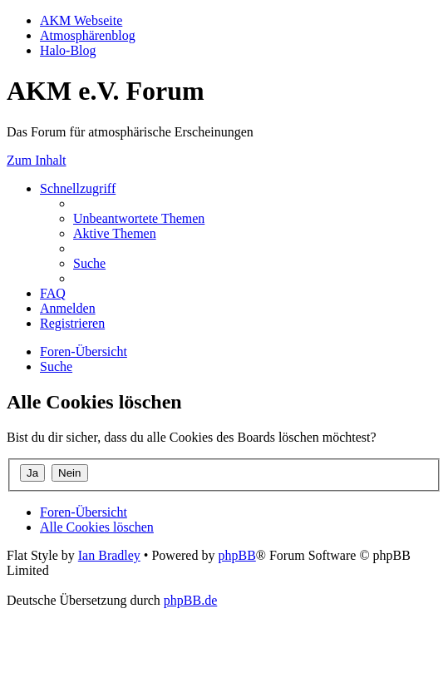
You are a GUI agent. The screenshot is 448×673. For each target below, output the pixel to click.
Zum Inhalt (36, 160)
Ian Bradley (109, 555)
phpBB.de (190, 600)
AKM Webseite (81, 20)
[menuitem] (138, 218)
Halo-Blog (68, 50)
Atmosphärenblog (87, 35)
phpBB (236, 555)
